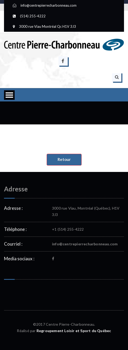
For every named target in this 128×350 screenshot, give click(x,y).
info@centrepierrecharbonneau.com (85, 244)
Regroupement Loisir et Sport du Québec (74, 330)
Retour (64, 159)
